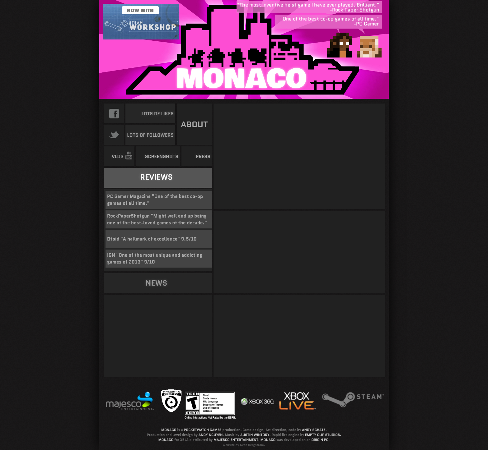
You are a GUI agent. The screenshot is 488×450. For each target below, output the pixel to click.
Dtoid (113, 239)
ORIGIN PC (319, 439)
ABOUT (194, 124)
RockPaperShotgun (128, 216)
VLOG (122, 156)
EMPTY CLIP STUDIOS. (323, 434)
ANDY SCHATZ (313, 429)
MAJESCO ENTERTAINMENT (236, 439)
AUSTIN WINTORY (255, 434)
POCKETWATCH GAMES (202, 429)
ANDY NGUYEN (211, 434)
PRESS (203, 156)
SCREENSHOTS (161, 156)
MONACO (168, 429)
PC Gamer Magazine (129, 196)
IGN (111, 255)
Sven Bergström (252, 445)
